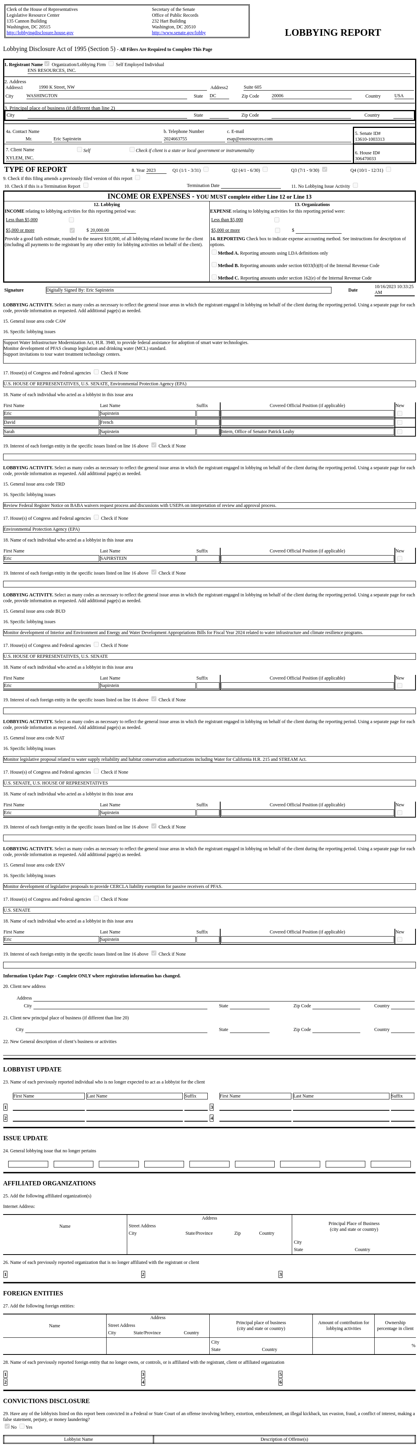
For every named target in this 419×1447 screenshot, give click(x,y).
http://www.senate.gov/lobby (179, 32)
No (11, 1427)
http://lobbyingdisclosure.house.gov (40, 32)
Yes (25, 1427)
